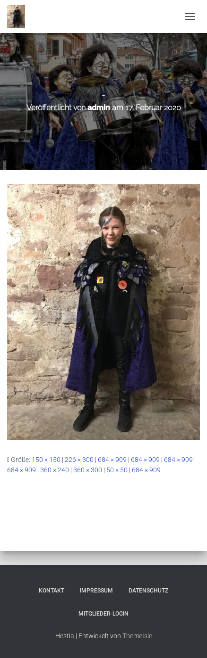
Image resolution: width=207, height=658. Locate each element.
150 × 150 (46, 459)
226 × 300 (79, 459)
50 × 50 (117, 470)
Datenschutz (148, 590)
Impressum (96, 590)
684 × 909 (112, 459)
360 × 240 (54, 470)
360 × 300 (87, 470)
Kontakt (51, 590)
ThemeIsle (137, 636)
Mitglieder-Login (103, 613)
